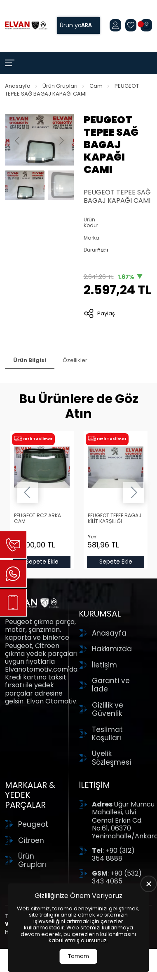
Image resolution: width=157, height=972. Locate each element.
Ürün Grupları (59, 86)
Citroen (31, 840)
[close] (149, 884)
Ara (86, 25)
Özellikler (75, 360)
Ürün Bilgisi (29, 360)
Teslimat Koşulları (107, 733)
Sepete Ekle (41, 561)
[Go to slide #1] (25, 185)
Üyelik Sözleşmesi (111, 757)
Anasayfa (17, 86)
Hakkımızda (112, 649)
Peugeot (33, 824)
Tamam (78, 956)
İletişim (104, 665)
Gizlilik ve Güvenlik (107, 709)
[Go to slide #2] (67, 185)
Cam (96, 86)
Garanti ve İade (111, 685)
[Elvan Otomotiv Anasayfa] (26, 26)
